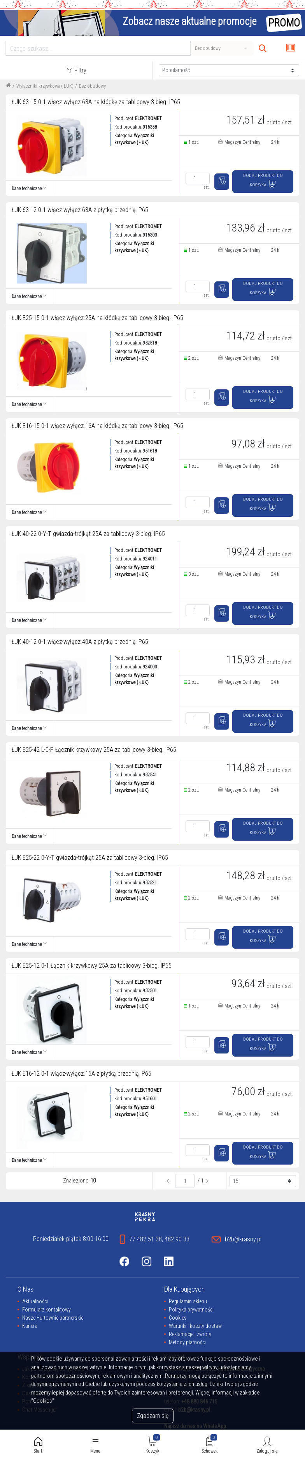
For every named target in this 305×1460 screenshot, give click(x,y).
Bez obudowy (92, 86)
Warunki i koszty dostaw (195, 1326)
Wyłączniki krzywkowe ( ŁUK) (45, 86)
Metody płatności (187, 1342)
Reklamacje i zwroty (190, 1334)
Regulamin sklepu (188, 1301)
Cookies (178, 1318)
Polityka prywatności (191, 1309)
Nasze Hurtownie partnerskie (52, 1318)
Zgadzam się (152, 1415)
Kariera (29, 1326)
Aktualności (35, 1301)
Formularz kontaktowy (46, 1309)
